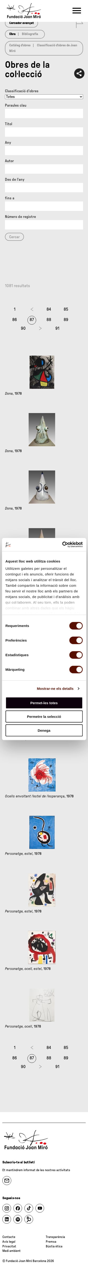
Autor (9, 161)
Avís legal (8, 1241)
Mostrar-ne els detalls (55, 689)
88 (48, 320)
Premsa (51, 1241)
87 (32, 320)
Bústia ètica (54, 1246)
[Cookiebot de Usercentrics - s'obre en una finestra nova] (63, 545)
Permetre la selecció (44, 717)
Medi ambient (11, 1251)
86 (14, 320)
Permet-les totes (44, 703)
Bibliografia (30, 34)
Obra (12, 34)
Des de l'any (14, 179)
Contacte (8, 1237)
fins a (9, 198)
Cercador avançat (21, 23)
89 (66, 320)
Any (8, 143)
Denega (44, 730)
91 (57, 328)
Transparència (55, 1237)
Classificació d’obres (21, 91)
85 (66, 309)
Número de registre (20, 217)
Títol (8, 124)
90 (23, 328)
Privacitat (9, 1246)
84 (48, 309)
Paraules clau (15, 105)
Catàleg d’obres (20, 45)
